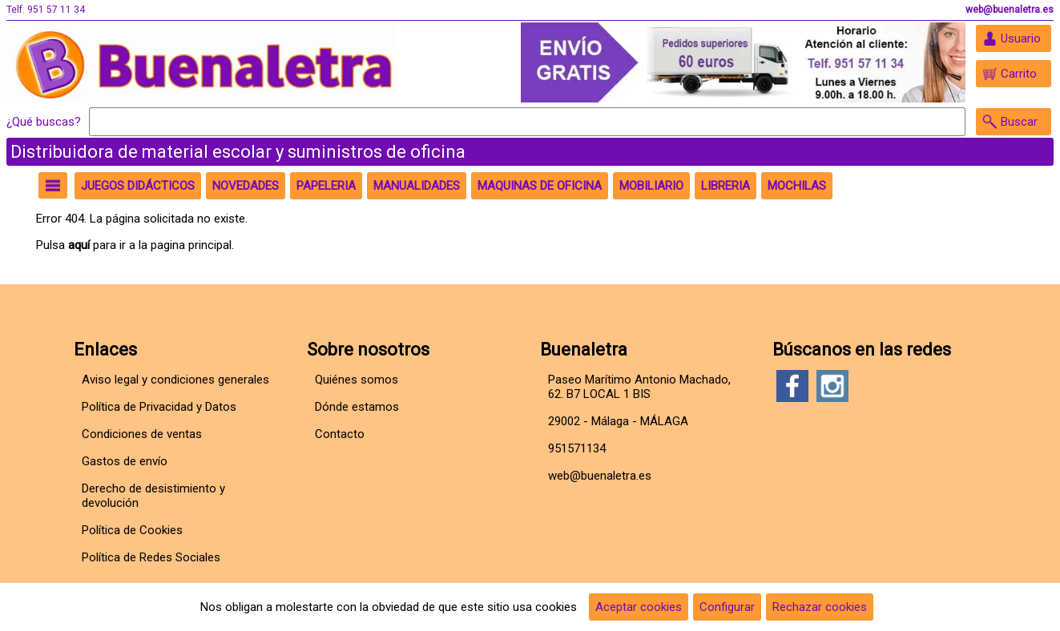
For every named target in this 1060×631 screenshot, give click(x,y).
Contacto (340, 434)
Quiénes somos (356, 379)
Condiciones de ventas (142, 434)
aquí (79, 245)
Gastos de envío (124, 461)
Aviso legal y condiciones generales (175, 379)
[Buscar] (527, 121)
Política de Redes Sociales (151, 557)
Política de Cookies (132, 530)
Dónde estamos (357, 407)
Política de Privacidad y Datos (159, 407)
